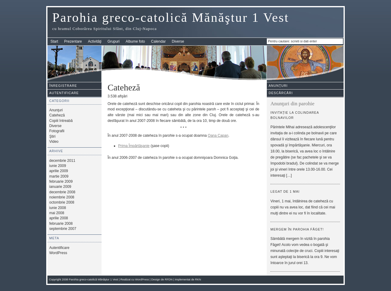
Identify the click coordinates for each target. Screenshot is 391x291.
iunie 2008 (57, 208)
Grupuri (114, 41)
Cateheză (57, 115)
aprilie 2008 (58, 218)
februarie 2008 (61, 223)
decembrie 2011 (62, 161)
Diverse (178, 41)
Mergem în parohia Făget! (297, 229)
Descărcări (281, 93)
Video (53, 141)
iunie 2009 (57, 166)
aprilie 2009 (58, 171)
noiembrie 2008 (61, 197)
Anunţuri (56, 110)
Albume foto (135, 41)
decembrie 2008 (62, 192)
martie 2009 (58, 176)
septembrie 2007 (62, 229)
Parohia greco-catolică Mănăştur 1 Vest (170, 17)
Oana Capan (218, 135)
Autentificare (64, 93)
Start (54, 41)
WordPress (58, 253)
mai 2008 (56, 213)
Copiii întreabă (61, 121)
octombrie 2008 (61, 202)
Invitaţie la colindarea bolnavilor (294, 115)
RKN (198, 279)
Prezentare (73, 41)
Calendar (158, 41)
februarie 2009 (61, 181)
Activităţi (95, 41)
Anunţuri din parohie (292, 103)
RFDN (169, 279)
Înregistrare (63, 85)
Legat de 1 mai (285, 191)
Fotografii (56, 131)
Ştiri (52, 136)
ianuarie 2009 (60, 187)
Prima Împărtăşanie (134, 146)
